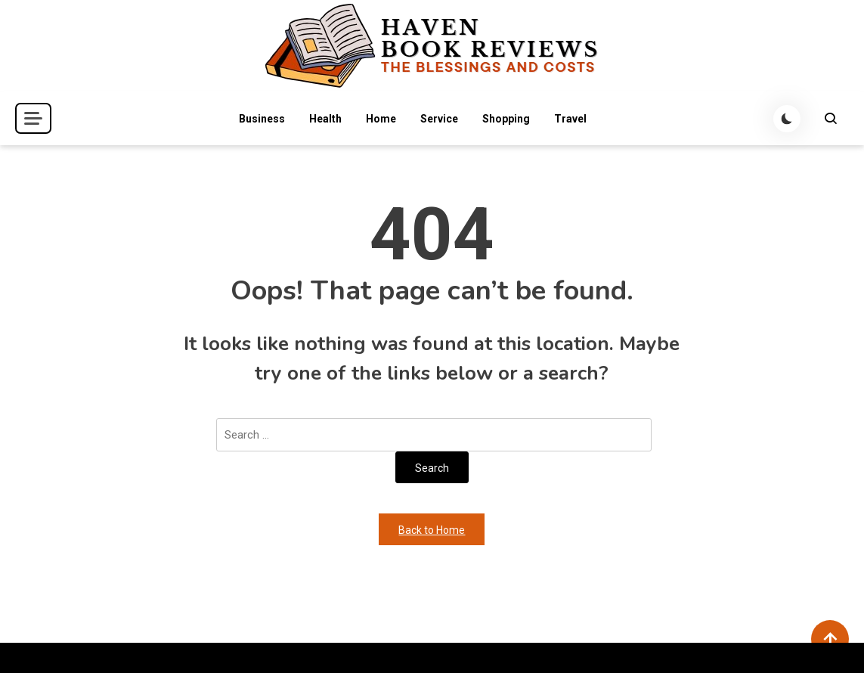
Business (262, 119)
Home (381, 119)
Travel (570, 119)
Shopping (506, 119)
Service (439, 119)
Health (325, 119)
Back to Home (431, 530)
